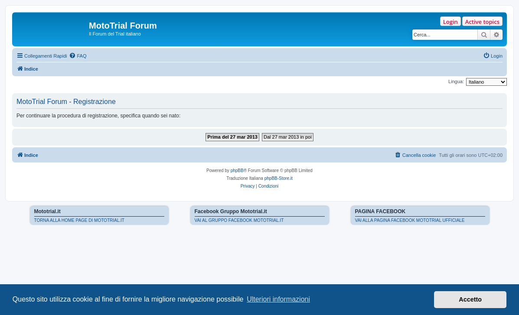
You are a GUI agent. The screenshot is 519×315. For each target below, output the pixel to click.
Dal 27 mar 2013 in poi (288, 137)
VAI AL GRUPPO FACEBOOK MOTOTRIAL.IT (239, 220)
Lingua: (456, 81)
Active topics (482, 22)
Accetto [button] (470, 299)
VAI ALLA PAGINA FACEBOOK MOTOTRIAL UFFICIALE (410, 220)
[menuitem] (77, 56)
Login (450, 22)
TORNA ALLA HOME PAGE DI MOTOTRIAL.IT (79, 220)
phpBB (237, 170)
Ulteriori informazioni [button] (278, 299)
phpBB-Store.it (278, 178)
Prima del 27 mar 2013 (232, 137)
